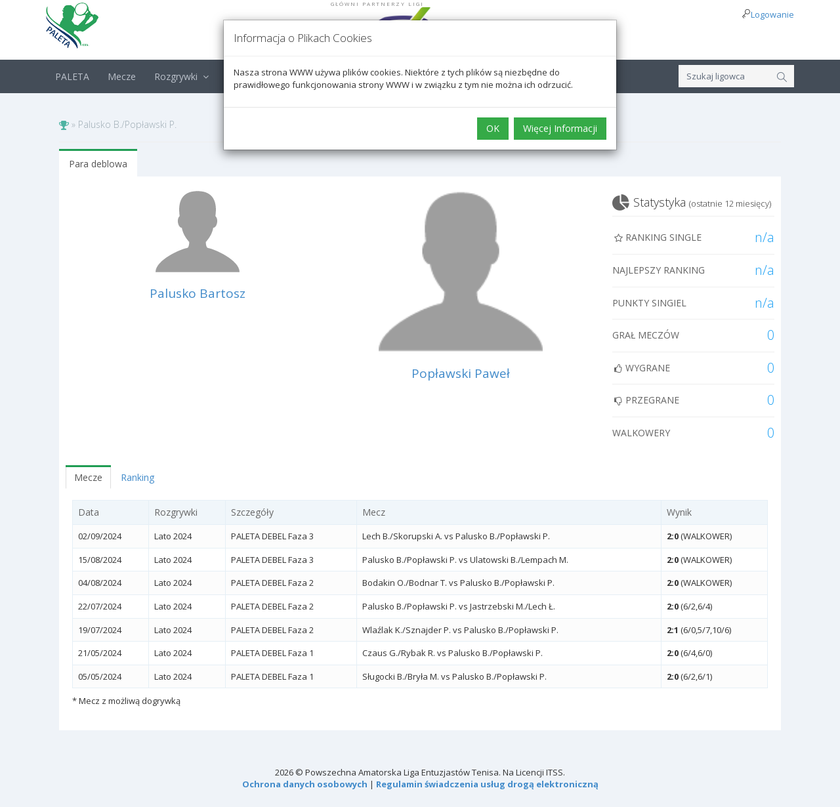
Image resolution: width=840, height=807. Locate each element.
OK (492, 128)
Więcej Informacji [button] (560, 128)
